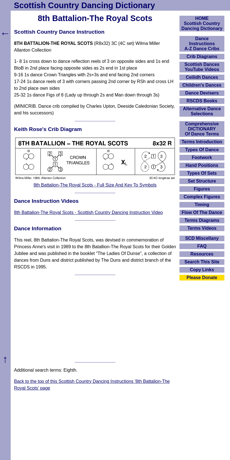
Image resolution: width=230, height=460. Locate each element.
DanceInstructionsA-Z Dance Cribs (202, 43)
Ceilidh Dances (202, 77)
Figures (202, 189)
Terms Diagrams (202, 220)
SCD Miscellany (201, 238)
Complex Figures (202, 196)
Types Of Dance (202, 149)
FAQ (202, 246)
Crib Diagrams (201, 56)
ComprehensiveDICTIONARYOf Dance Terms (202, 128)
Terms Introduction (202, 141)
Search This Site (202, 261)
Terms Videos (201, 228)
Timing (202, 204)
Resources (201, 254)
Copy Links (202, 269)
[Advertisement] (95, 318)
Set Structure (202, 181)
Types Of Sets (202, 173)
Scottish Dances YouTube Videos (202, 67)
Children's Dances (202, 85)
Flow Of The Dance (202, 212)
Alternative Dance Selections (202, 111)
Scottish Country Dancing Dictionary (84, 5)
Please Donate (201, 277)
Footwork (202, 157)
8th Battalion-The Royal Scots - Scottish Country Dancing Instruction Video (88, 212)
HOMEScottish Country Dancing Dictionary (201, 23)
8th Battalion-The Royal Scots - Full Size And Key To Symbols (94, 185)
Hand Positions (202, 165)
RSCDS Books (201, 100)
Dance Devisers (201, 93)
